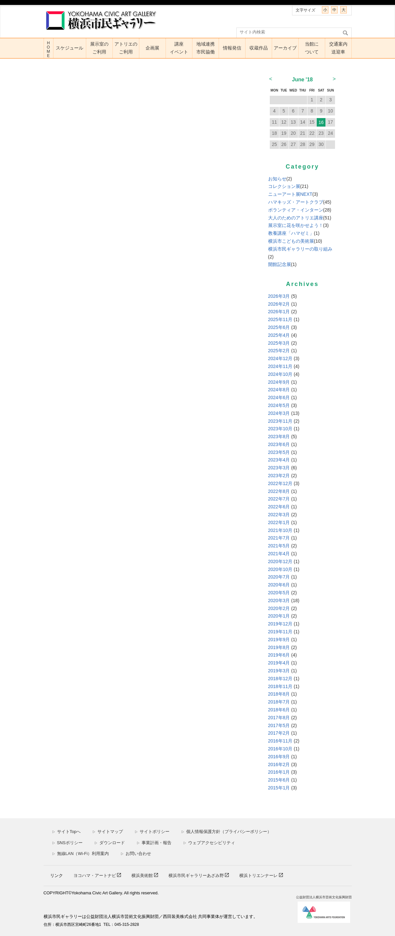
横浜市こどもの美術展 (291, 241)
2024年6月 (279, 397)
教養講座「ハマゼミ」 (291, 233)
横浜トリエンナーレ (259, 875)
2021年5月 (279, 545)
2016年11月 (280, 740)
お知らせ (277, 178)
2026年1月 (279, 311)
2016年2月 (279, 764)
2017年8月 (279, 717)
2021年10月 (280, 530)
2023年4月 (279, 459)
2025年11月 (280, 319)
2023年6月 (279, 444)
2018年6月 (279, 709)
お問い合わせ (136, 853)
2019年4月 (279, 662)
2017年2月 (279, 733)
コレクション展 (284, 186)
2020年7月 (279, 577)
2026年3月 (279, 296)
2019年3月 (279, 670)
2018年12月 (280, 678)
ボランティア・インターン (295, 210)
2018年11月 (280, 686)
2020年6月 (279, 584)
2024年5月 (279, 405)
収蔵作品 (258, 48)
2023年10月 (280, 428)
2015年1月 (279, 787)
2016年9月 (279, 756)
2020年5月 (279, 592)
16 (321, 122)
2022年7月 (279, 498)
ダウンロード (109, 842)
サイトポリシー (152, 831)
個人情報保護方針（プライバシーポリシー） (226, 831)
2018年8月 (279, 694)
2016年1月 (279, 772)
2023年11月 (280, 421)
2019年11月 (280, 631)
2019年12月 (280, 623)
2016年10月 (280, 748)
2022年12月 (280, 483)
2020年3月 (279, 600)
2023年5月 (279, 452)
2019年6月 (279, 655)
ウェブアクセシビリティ (209, 842)
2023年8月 (279, 436)
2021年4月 (279, 553)
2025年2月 (279, 350)
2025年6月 (279, 327)
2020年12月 (280, 561)
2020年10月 (280, 569)
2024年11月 (280, 366)
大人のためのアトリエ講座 (295, 217)
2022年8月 (279, 491)
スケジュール (69, 48)
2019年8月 (279, 647)
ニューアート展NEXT (290, 194)
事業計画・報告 (154, 842)
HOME (48, 49)
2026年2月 (279, 304)
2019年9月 (279, 639)
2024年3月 (279, 413)
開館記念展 (279, 264)
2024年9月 (279, 382)
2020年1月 (279, 616)
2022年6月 (279, 506)
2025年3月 (279, 343)
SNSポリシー (67, 842)
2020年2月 (279, 608)
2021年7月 (279, 537)
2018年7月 (279, 701)
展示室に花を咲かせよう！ (295, 225)
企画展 (152, 48)
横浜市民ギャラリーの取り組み (300, 249)
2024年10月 (280, 374)
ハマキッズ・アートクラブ (295, 202)
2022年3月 (279, 514)
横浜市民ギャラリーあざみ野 (196, 875)
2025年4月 (279, 335)
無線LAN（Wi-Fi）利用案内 (80, 853)
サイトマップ (107, 831)
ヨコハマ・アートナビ (95, 875)
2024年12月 (280, 358)
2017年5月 (279, 725)
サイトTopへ (66, 831)
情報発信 (232, 48)
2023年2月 (279, 475)
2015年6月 (279, 780)
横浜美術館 (142, 875)
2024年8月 (279, 389)
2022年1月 (279, 522)
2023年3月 (279, 467)
